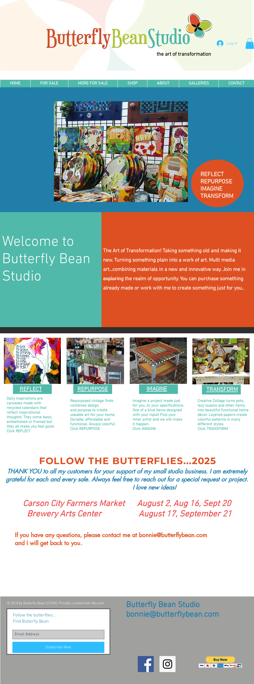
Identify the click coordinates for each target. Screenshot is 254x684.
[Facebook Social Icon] (146, 664)
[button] (132, 83)
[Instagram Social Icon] (167, 664)
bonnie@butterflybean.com (173, 535)
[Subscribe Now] (58, 647)
